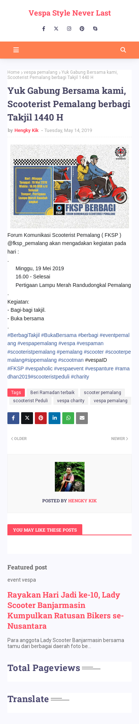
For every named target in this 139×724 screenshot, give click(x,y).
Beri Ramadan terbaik (52, 392)
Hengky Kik (27, 130)
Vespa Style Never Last (70, 12)
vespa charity (71, 400)
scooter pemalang (102, 392)
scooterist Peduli (30, 400)
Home (13, 72)
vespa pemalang (40, 72)
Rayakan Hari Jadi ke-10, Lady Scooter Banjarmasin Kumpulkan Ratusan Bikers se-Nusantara (65, 610)
